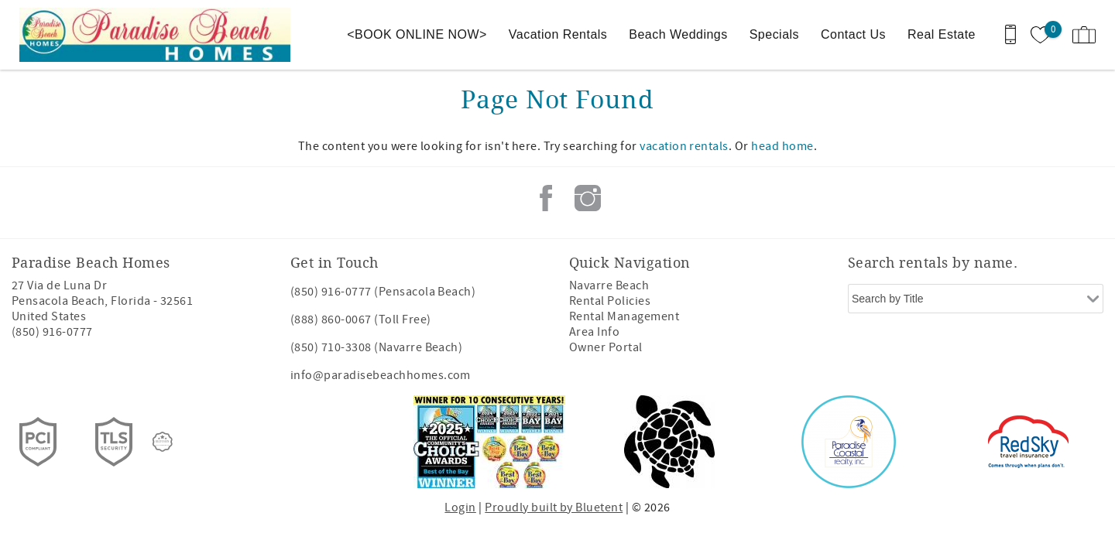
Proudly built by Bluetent (554, 507)
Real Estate (941, 34)
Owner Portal (606, 347)
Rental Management (624, 316)
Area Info (594, 332)
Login (459, 507)
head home (782, 146)
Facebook (545, 198)
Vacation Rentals (558, 34)
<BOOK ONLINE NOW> (417, 34)
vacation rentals (684, 146)
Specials (774, 34)
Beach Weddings (678, 34)
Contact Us (853, 34)
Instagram (587, 198)
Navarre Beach (609, 285)
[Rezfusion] (162, 441)
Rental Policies (609, 301)
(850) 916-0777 (52, 332)
